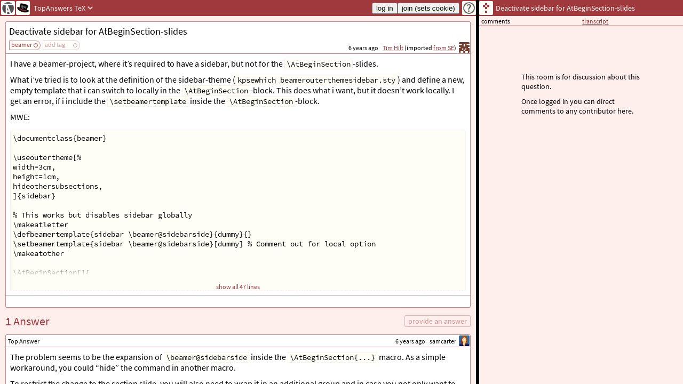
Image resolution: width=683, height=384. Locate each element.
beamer (21, 45)
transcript (595, 21)
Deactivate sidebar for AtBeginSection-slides (98, 31)
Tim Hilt (393, 48)
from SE (443, 48)
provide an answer (437, 321)
